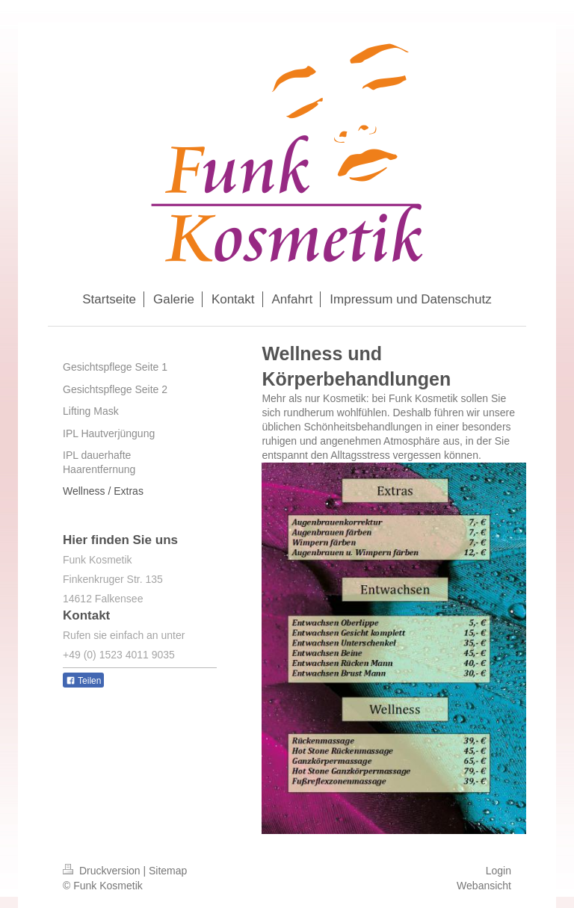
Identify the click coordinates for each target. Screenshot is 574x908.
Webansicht (484, 886)
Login (498, 871)
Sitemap (168, 871)
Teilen (83, 681)
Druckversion (103, 871)
